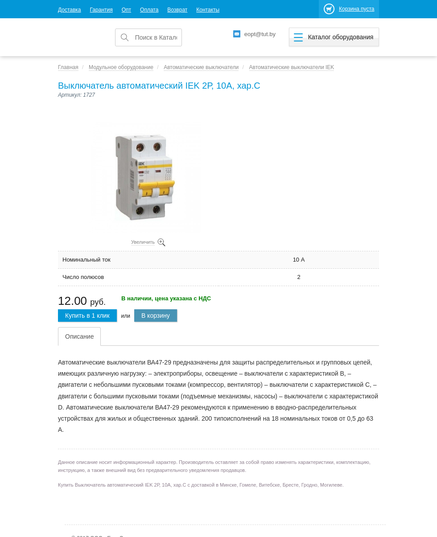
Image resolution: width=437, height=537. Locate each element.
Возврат (177, 10)
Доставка (69, 10)
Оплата (149, 10)
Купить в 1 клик (87, 315)
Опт (126, 10)
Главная (68, 67)
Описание (79, 336)
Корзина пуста (356, 9)
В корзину (155, 315)
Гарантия (101, 10)
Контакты (207, 10)
